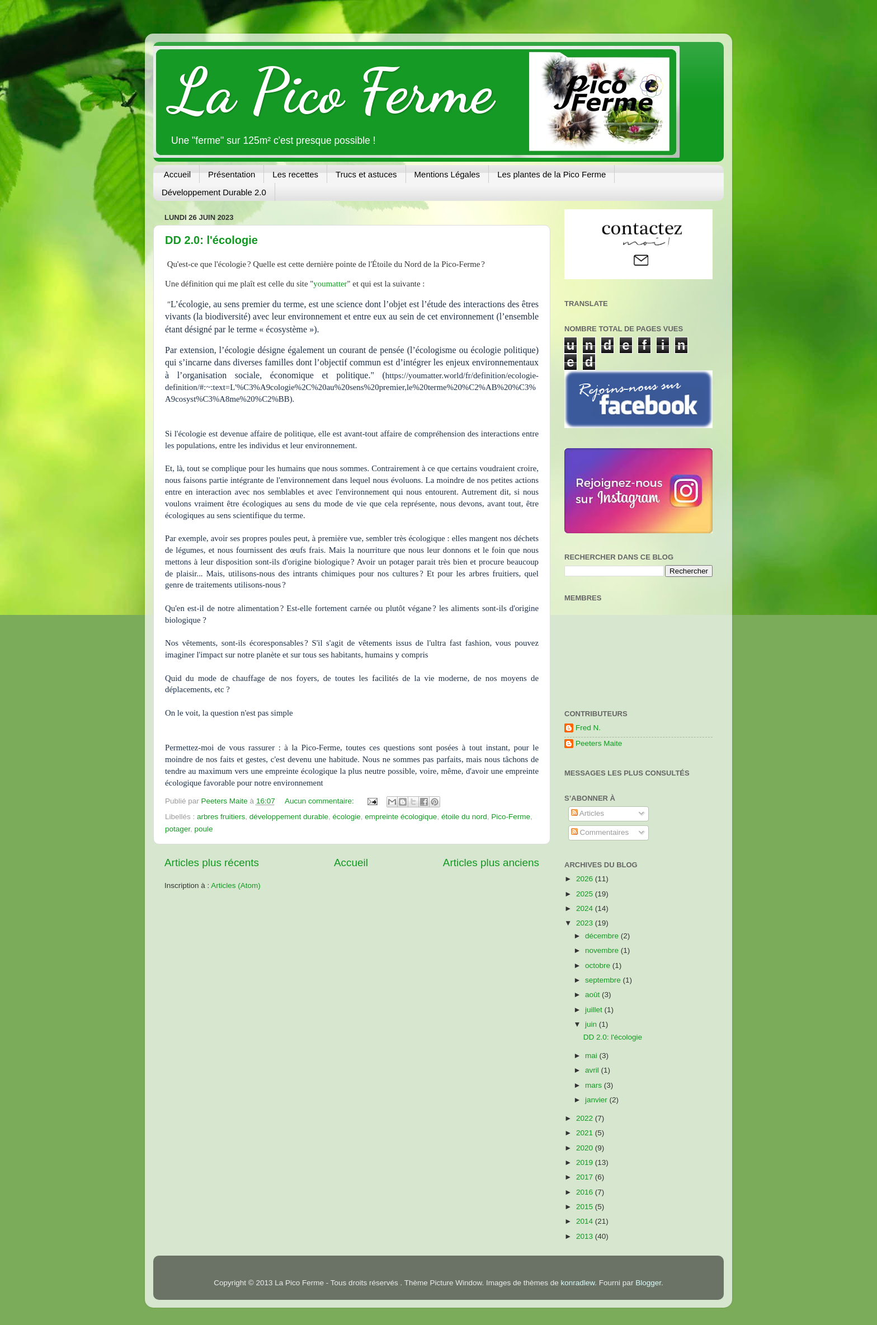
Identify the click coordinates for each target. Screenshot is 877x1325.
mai (592, 1055)
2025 (585, 894)
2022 (585, 1118)
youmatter (330, 283)
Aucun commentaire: (320, 801)
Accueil (177, 174)
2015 (585, 1206)
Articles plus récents (211, 862)
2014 (585, 1221)
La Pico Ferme (331, 91)
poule (204, 829)
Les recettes (295, 174)
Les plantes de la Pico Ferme (551, 174)
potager (177, 829)
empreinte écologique (401, 816)
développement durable (288, 816)
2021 (585, 1133)
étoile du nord (464, 816)
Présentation (231, 174)
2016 (585, 1192)
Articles (587, 813)
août (593, 994)
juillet (595, 1010)
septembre (604, 980)
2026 (585, 879)
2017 (585, 1177)
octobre (598, 965)
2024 (585, 908)
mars (594, 1085)
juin (592, 1024)
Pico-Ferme (510, 816)
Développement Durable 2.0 (214, 192)
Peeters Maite (599, 743)
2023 (585, 923)
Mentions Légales (447, 174)
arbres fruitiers (221, 816)
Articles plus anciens (491, 862)
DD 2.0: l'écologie (211, 240)
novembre (603, 950)
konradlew (578, 1283)
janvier (597, 1100)
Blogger (648, 1283)
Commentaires (600, 832)
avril (593, 1070)
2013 (585, 1236)
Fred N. (588, 727)
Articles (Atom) (236, 885)
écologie (346, 816)
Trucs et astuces (366, 174)
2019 (585, 1162)
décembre (603, 936)
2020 (585, 1148)
